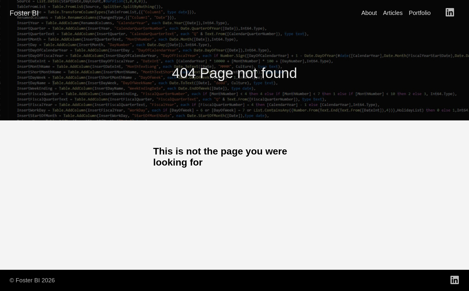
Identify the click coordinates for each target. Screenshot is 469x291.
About (369, 13)
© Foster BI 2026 (32, 280)
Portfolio (420, 13)
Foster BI (24, 13)
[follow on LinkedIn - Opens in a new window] (450, 12)
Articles (393, 13)
